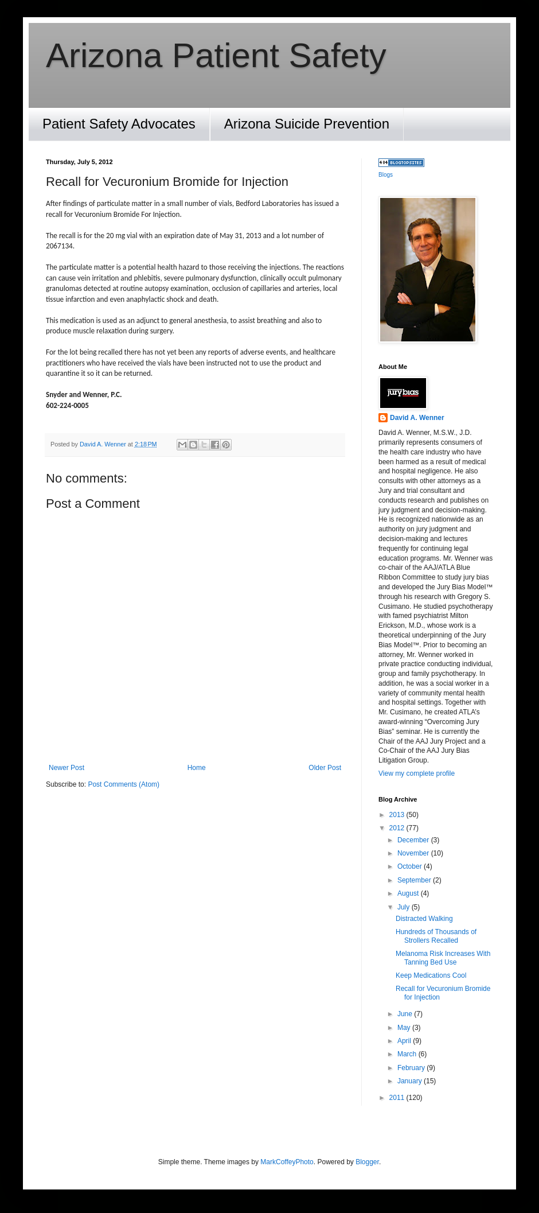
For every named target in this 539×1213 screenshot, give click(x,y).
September (415, 880)
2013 (398, 815)
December (414, 840)
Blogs (385, 175)
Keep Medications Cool (431, 975)
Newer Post (66, 768)
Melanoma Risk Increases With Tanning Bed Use (443, 958)
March (408, 1054)
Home (197, 768)
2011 (398, 1098)
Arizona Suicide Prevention (306, 123)
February (412, 1068)
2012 (398, 828)
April (405, 1041)
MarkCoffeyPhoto (287, 1162)
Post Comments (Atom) (123, 784)
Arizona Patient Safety (216, 55)
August (409, 893)
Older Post (324, 768)
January (410, 1081)
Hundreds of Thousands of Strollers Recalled (436, 936)
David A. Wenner (417, 418)
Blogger (367, 1162)
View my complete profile (416, 773)
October (410, 866)
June (405, 1014)
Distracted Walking (424, 919)
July (404, 907)
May (404, 1028)
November (414, 853)
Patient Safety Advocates (119, 123)
